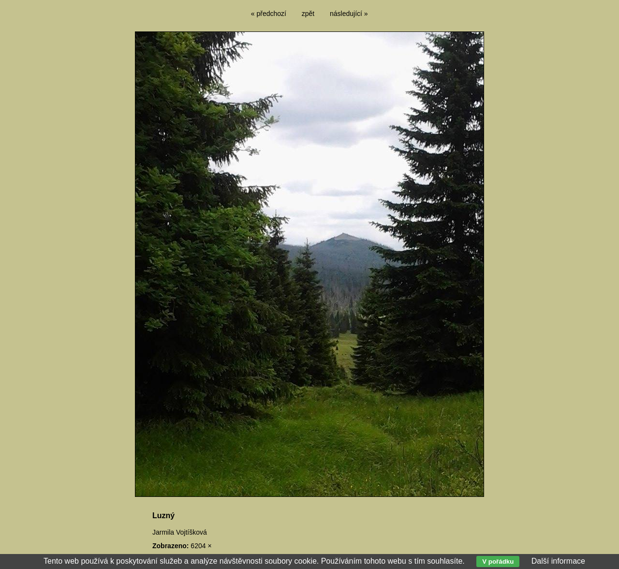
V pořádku (498, 561)
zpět (308, 13)
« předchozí (268, 13)
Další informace (558, 561)
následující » (349, 13)
